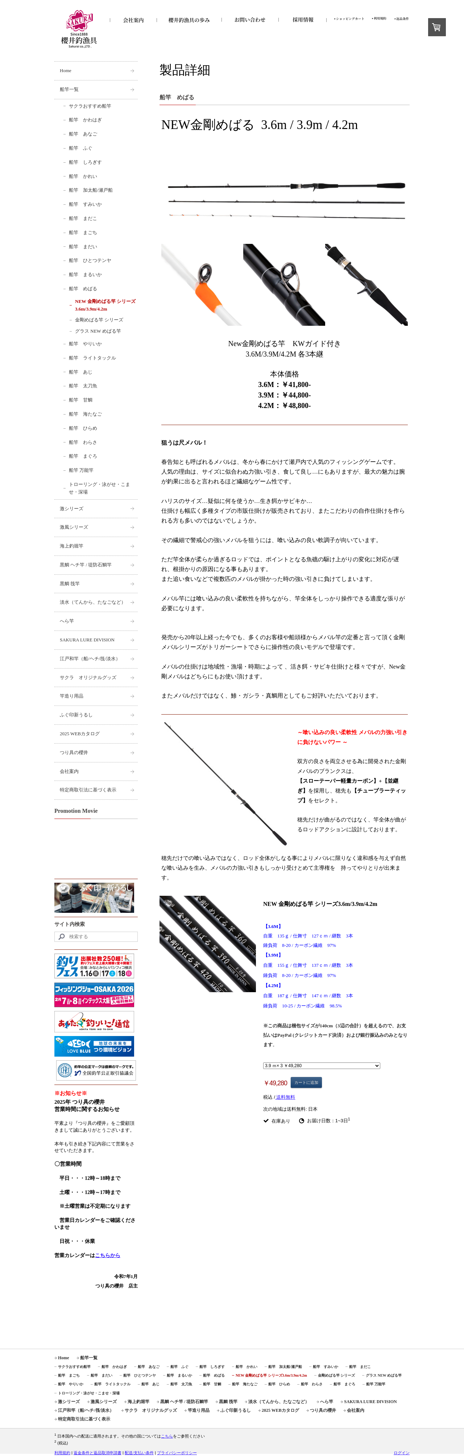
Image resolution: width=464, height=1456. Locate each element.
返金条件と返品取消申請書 (97, 1453)
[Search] (96, 937)
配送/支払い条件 (139, 1453)
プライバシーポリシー (177, 1453)
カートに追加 (306, 1082)
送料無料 (285, 1097)
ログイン (402, 1453)
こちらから (107, 1255)
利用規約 (62, 1453)
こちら (167, 1436)
